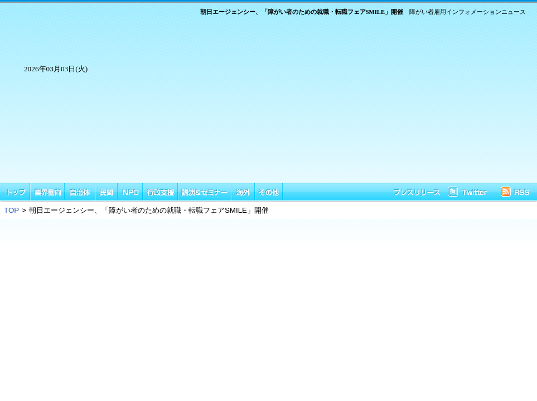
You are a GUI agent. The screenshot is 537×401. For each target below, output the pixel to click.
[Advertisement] (319, 105)
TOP (11, 210)
